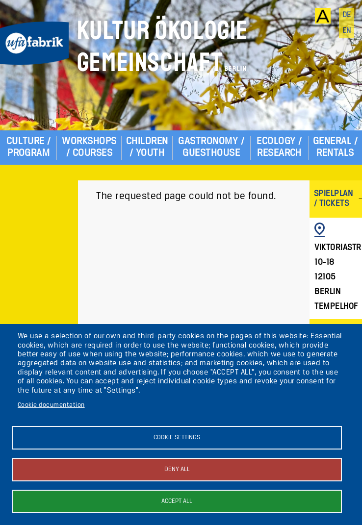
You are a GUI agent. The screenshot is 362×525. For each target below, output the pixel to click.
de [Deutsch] (346, 15)
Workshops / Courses (89, 147)
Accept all (176, 501)
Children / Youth (147, 147)
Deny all (177, 469)
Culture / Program (28, 147)
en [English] (346, 31)
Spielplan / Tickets (333, 199)
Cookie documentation (51, 405)
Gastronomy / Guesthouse (211, 147)
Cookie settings (177, 437)
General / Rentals (335, 147)
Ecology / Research (279, 147)
